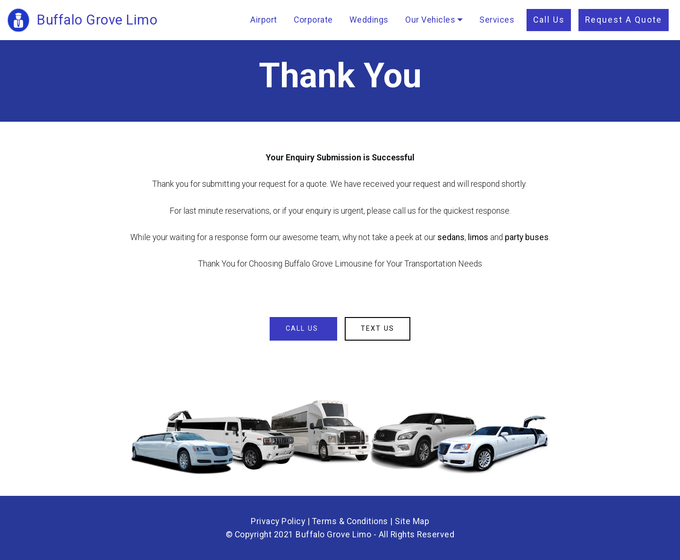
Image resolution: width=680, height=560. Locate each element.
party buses (527, 237)
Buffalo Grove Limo (97, 20)
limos (478, 237)
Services (496, 20)
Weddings (369, 20)
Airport (263, 20)
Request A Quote (623, 20)
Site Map (412, 521)
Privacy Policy (278, 521)
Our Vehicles (430, 20)
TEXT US (377, 329)
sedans (451, 237)
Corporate (313, 20)
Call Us (549, 20)
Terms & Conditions (350, 521)
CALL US (303, 329)
